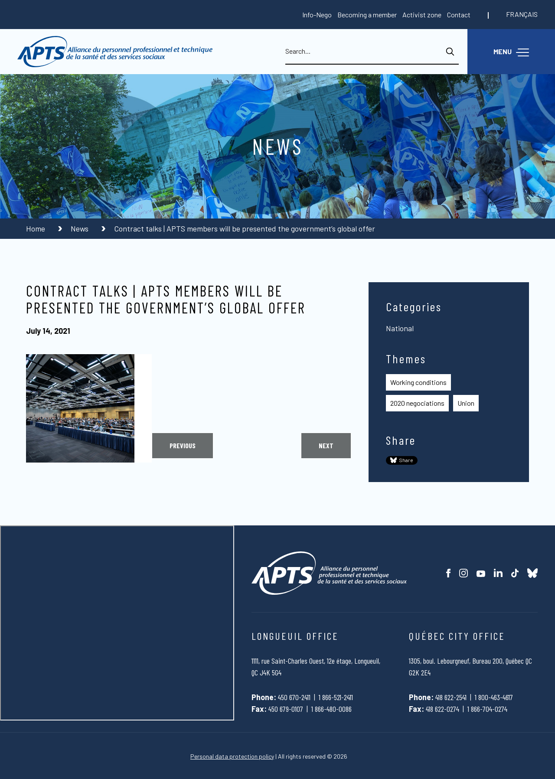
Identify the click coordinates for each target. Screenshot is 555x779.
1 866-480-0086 (331, 709)
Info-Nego (317, 14)
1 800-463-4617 (494, 697)
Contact (458, 14)
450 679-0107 (285, 709)
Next (326, 445)
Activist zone (421, 14)
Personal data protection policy (232, 756)
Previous (183, 445)
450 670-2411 (294, 697)
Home (36, 228)
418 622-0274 (442, 709)
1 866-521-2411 (336, 697)
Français (522, 14)
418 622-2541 (451, 697)
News (80, 228)
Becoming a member (367, 14)
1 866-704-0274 (487, 709)
